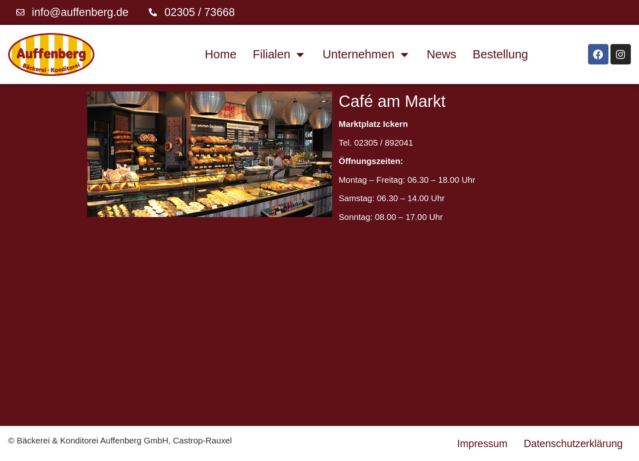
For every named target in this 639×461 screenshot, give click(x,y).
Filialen (279, 54)
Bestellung (500, 54)
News (441, 54)
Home (221, 54)
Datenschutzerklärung (573, 443)
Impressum (482, 443)
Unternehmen (367, 54)
